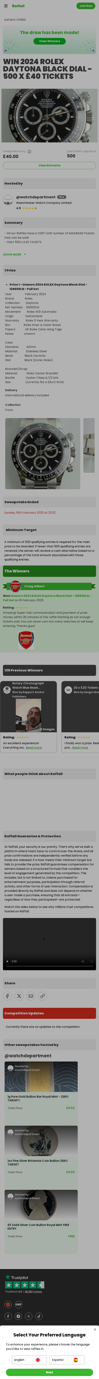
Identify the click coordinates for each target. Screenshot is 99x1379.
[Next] (49, 1372)
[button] (29, 1360)
